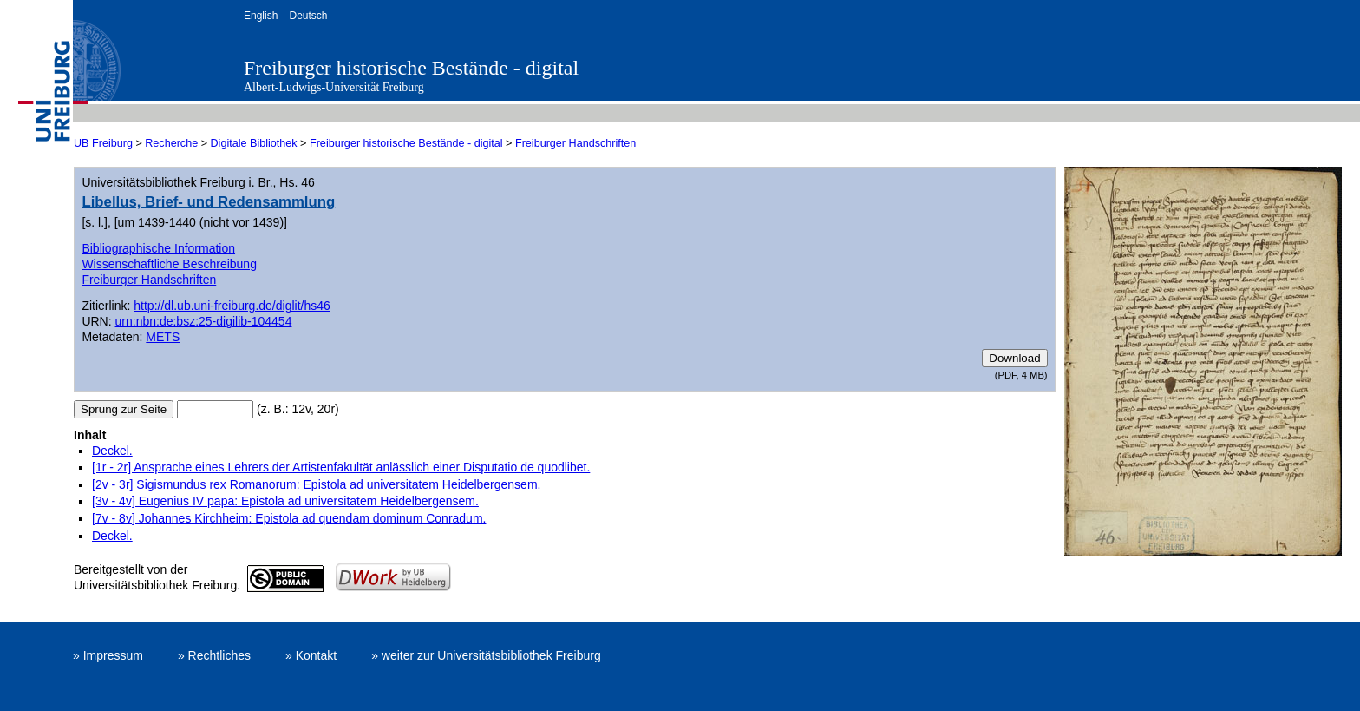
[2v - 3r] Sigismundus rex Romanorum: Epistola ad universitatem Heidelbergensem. (316, 484)
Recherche (171, 143)
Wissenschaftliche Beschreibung (169, 264)
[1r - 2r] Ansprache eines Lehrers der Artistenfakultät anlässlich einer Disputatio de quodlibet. (341, 467)
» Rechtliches (214, 655)
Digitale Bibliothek (254, 143)
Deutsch (308, 16)
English (261, 16)
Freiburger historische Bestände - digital (411, 67)
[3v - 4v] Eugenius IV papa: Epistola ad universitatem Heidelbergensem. (285, 501)
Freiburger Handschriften (575, 143)
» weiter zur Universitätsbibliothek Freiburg (486, 655)
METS (163, 337)
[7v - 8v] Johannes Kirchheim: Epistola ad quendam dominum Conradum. (289, 518)
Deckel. (112, 451)
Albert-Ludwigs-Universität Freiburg (334, 87)
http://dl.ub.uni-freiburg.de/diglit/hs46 (232, 306)
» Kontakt (311, 655)
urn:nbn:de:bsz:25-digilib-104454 (203, 321)
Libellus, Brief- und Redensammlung (208, 202)
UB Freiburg (103, 143)
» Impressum (108, 655)
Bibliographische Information (158, 248)
